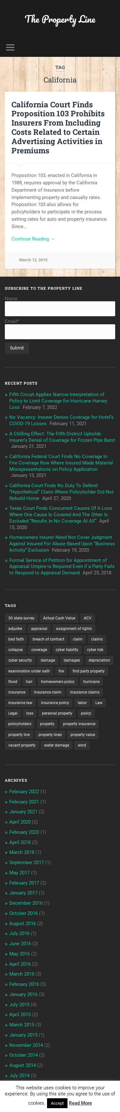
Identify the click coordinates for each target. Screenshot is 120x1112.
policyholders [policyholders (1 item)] (19, 724)
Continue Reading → (33, 239)
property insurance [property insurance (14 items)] (79, 724)
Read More (80, 1103)
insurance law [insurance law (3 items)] (20, 703)
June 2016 (20, 944)
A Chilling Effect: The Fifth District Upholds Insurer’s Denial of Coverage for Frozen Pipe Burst (62, 437)
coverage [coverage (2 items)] (39, 650)
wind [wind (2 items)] (82, 745)
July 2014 (19, 1075)
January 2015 (23, 1035)
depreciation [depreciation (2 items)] (99, 660)
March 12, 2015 (33, 259)
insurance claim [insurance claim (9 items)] (47, 692)
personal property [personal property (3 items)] (57, 713)
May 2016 (19, 954)
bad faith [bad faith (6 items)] (16, 639)
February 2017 (24, 883)
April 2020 (20, 822)
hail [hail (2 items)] (29, 681)
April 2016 (20, 964)
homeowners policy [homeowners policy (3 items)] (58, 681)
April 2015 (20, 1014)
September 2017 (26, 862)
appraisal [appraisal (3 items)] (39, 628)
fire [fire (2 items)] (61, 671)
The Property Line (60, 19)
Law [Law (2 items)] (98, 703)
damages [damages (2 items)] (72, 660)
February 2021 (24, 802)
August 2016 (22, 923)
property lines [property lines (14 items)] (50, 734)
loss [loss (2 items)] (29, 713)
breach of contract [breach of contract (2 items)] (48, 639)
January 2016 (23, 994)
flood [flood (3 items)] (12, 681)
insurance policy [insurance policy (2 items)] (55, 703)
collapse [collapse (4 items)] (15, 650)
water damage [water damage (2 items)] (56, 745)
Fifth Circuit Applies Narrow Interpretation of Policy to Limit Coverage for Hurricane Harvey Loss (58, 401)
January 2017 (23, 893)
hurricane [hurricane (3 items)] (91, 681)
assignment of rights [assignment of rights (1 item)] (74, 628)
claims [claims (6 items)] (97, 639)
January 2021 (23, 812)
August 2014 (22, 1065)
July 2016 (19, 933)
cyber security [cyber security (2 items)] (20, 660)
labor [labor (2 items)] (82, 703)
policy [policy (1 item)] (86, 713)
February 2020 (24, 832)
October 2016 (23, 913)
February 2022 (24, 791)
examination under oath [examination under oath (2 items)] (29, 671)
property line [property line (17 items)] (19, 734)
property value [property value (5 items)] (82, 734)
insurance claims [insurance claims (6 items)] (85, 692)
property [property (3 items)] (47, 724)
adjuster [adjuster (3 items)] (15, 628)
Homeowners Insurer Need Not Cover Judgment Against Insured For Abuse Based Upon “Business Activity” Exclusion (62, 543)
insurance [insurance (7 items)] (16, 692)
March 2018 (21, 852)
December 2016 (26, 903)
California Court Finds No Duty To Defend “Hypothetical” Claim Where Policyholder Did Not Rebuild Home (61, 492)
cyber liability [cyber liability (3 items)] (67, 650)
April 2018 (20, 842)
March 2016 (21, 974)
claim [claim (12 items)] (78, 639)
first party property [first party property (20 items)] (89, 671)
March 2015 (21, 1025)
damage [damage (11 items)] (48, 660)
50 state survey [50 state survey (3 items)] (21, 618)
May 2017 (19, 873)
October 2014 (23, 1055)
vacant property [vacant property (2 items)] (22, 745)
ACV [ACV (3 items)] (88, 618)
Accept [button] (57, 1103)
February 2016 (24, 984)
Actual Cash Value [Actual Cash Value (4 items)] (59, 618)
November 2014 (26, 1045)
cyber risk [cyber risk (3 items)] (95, 650)
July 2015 (19, 1005)
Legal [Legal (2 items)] (13, 713)
